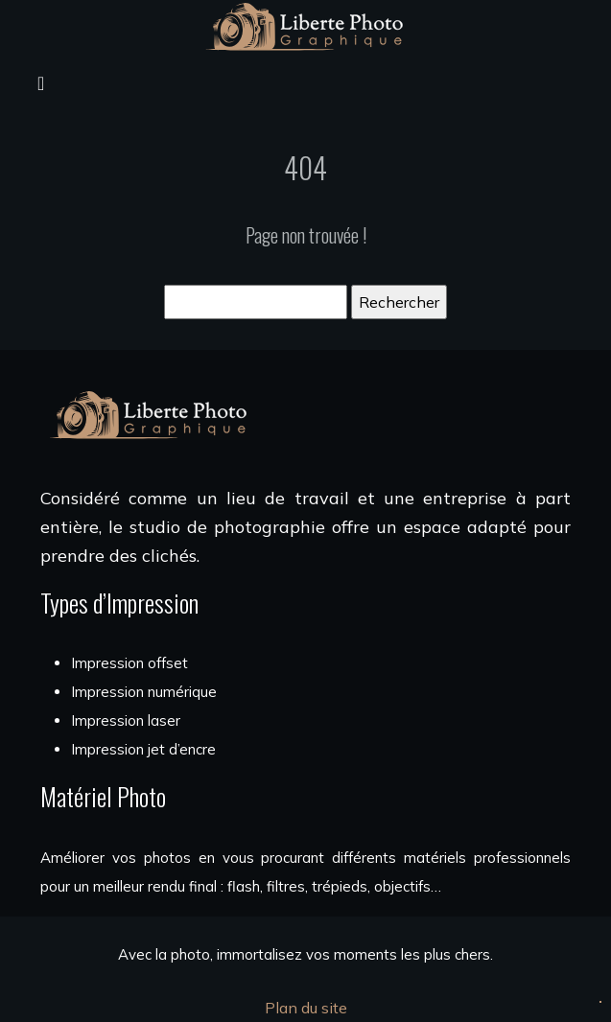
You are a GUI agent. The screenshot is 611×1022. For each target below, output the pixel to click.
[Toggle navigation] (41, 82)
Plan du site (306, 1007)
